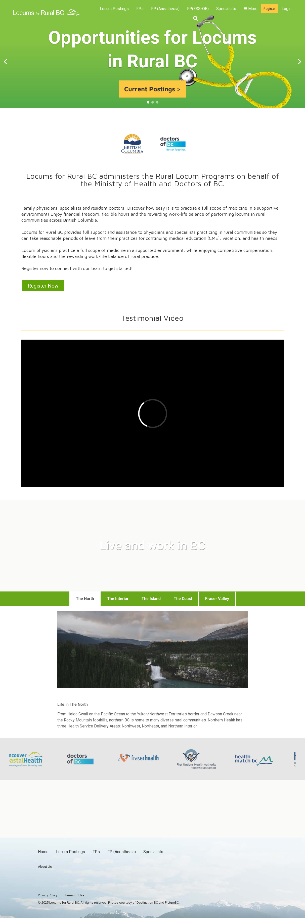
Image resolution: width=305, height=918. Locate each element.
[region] (152, 61)
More (250, 8)
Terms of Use (74, 895)
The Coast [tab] (183, 598)
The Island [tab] (151, 598)
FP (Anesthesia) (165, 8)
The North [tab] (85, 598)
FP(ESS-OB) (198, 8)
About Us (45, 866)
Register (270, 9)
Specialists (226, 8)
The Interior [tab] (117, 598)
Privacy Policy (47, 895)
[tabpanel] (152, 672)
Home (43, 851)
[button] (5, 62)
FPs (140, 8)
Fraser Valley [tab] (217, 598)
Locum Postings (114, 8)
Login (286, 8)
